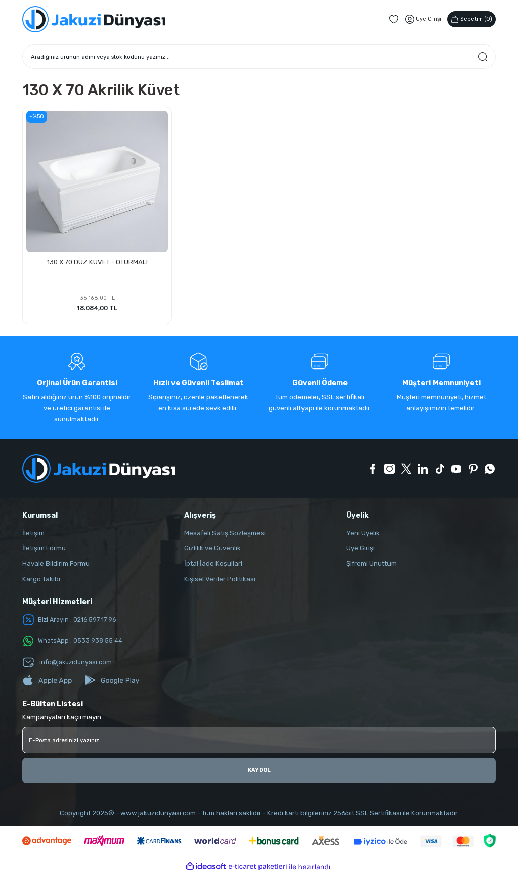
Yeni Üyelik (363, 534)
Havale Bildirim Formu (56, 565)
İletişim (33, 534)
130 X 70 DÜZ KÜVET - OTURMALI (97, 261)
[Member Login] (419, 19)
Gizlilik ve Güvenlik (212, 550)
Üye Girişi (360, 550)
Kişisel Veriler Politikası (219, 580)
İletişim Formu (44, 550)
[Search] (259, 56)
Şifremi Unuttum (371, 565)
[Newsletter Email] (259, 741)
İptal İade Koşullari (213, 565)
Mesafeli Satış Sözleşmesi (225, 534)
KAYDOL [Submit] (259, 771)
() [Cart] (470, 19)
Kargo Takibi (41, 580)
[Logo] (93, 19)
